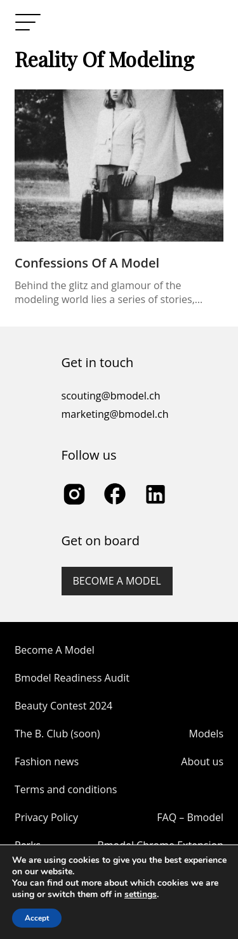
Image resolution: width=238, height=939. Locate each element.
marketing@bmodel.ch (115, 414)
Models (206, 734)
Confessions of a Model (87, 262)
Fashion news (47, 761)
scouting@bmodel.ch (111, 396)
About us (202, 761)
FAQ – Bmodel (190, 817)
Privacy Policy (46, 817)
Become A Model (55, 650)
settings (140, 894)
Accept (37, 918)
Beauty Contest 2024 (63, 706)
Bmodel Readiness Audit (72, 678)
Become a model (117, 581)
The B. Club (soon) (57, 734)
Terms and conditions (66, 789)
